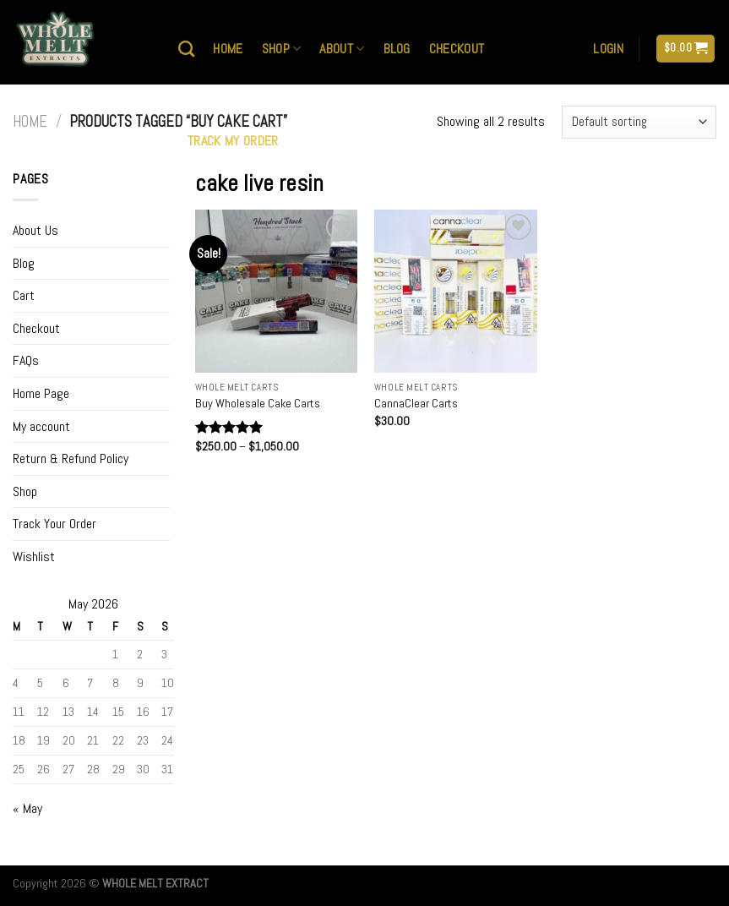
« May (27, 808)
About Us (35, 230)
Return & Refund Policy (70, 458)
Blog (397, 48)
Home (227, 48)
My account (41, 426)
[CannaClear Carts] (455, 291)
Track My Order (233, 141)
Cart (24, 295)
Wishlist (34, 556)
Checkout (457, 48)
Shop (282, 48)
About (341, 48)
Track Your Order (54, 523)
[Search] (186, 48)
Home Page (41, 393)
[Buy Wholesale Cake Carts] (276, 291)
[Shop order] (639, 122)
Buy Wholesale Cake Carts (257, 403)
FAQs (26, 360)
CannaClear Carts (416, 403)
